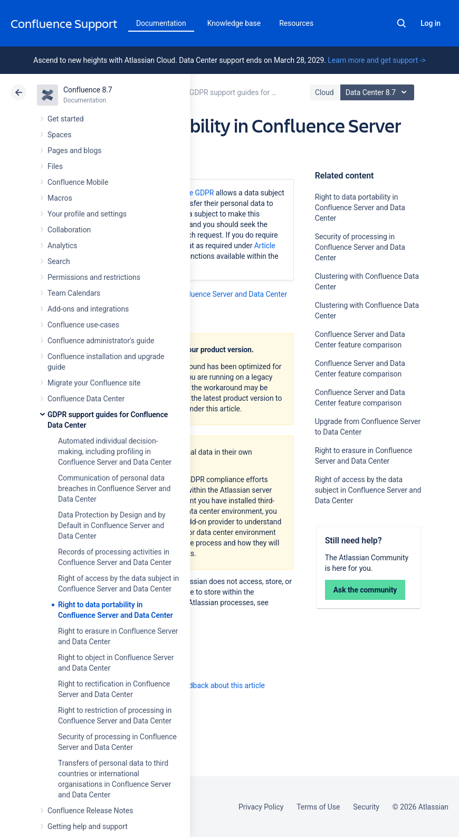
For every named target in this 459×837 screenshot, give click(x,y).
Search (401, 23)
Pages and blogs (74, 150)
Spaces (59, 134)
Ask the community (365, 590)
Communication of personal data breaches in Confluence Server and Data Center (114, 488)
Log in (430, 23)
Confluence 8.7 (87, 90)
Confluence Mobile (77, 182)
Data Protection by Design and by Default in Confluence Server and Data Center (111, 525)
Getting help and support (87, 826)
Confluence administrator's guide (100, 340)
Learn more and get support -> (376, 60)
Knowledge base (234, 23)
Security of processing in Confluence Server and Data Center (360, 247)
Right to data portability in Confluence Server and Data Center (360, 207)
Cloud (324, 92)
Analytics (62, 245)
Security (366, 807)
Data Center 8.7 (379, 92)
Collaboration (69, 229)
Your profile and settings (87, 214)
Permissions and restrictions (93, 277)
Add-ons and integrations (88, 309)
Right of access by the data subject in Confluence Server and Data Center (368, 490)
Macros (59, 198)
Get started (65, 119)
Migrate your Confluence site (93, 383)
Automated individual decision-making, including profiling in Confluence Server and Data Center (114, 451)
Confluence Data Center (86, 398)
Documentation (161, 23)
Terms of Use (318, 807)
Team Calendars (73, 293)
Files (55, 166)
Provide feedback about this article (208, 685)
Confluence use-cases (83, 325)
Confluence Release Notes (90, 810)
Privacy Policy (260, 807)
